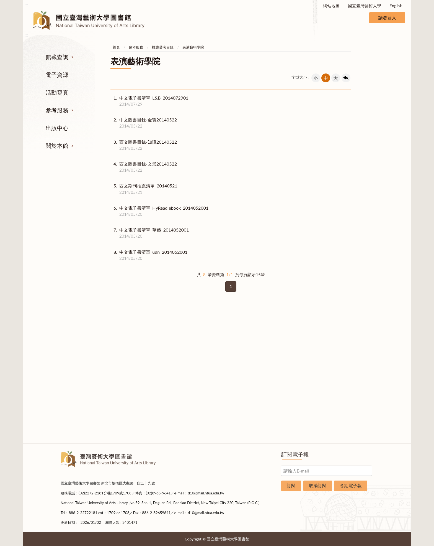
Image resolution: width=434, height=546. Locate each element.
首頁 (116, 47)
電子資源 (57, 74)
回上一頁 (346, 77)
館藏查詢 (57, 57)
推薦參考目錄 (163, 47)
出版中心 (57, 128)
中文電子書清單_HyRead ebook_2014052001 (159, 211)
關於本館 (57, 145)
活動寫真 (57, 92)
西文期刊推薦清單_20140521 (143, 188)
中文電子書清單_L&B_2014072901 (149, 101)
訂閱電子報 (295, 454)
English (395, 5)
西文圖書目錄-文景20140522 (143, 167)
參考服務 (57, 110)
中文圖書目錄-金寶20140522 (143, 122)
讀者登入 (387, 17)
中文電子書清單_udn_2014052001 (148, 255)
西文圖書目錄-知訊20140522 (143, 145)
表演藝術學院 (193, 47)
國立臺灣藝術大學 (364, 5)
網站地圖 (331, 5)
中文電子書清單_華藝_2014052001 (149, 233)
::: (26, 4)
